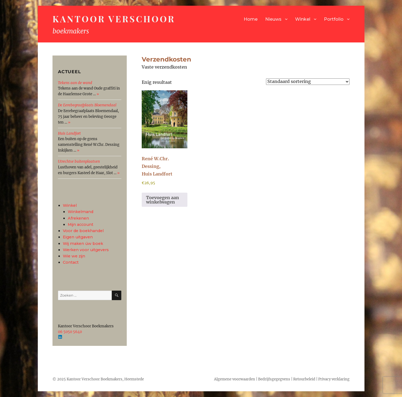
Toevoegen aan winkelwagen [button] (162, 200)
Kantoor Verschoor (113, 18)
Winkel (302, 19)
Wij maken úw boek (83, 243)
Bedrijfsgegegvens (274, 379)
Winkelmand (80, 211)
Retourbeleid (304, 379)
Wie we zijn (74, 256)
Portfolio (334, 19)
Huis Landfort (69, 133)
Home (251, 19)
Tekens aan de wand (75, 83)
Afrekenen (78, 218)
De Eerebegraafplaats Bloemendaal (87, 105)
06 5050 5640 (70, 332)
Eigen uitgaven (78, 237)
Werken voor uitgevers (86, 249)
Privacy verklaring (334, 379)
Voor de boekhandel (83, 230)
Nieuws (273, 19)
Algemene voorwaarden (234, 379)
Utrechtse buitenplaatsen (79, 161)
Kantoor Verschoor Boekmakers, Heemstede (105, 379)
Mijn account (80, 224)
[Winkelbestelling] (308, 81)
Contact (71, 262)
